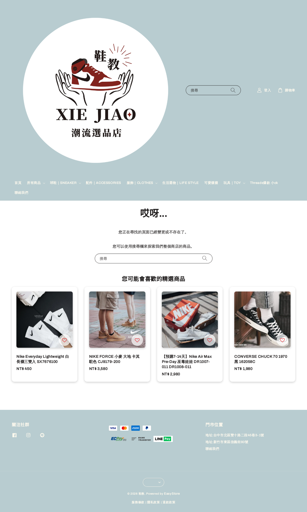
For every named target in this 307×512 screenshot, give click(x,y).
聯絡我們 (21, 192)
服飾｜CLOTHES (140, 183)
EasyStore (172, 493)
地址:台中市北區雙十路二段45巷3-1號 (234, 435)
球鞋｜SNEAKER (63, 183)
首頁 (18, 183)
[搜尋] (233, 90)
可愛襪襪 (211, 183)
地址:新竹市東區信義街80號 (226, 442)
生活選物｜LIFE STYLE (180, 183)
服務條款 (138, 502)
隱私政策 (153, 502)
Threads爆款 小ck (264, 183)
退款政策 (169, 502)
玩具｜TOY (232, 183)
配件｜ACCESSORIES (103, 183)
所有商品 (34, 183)
